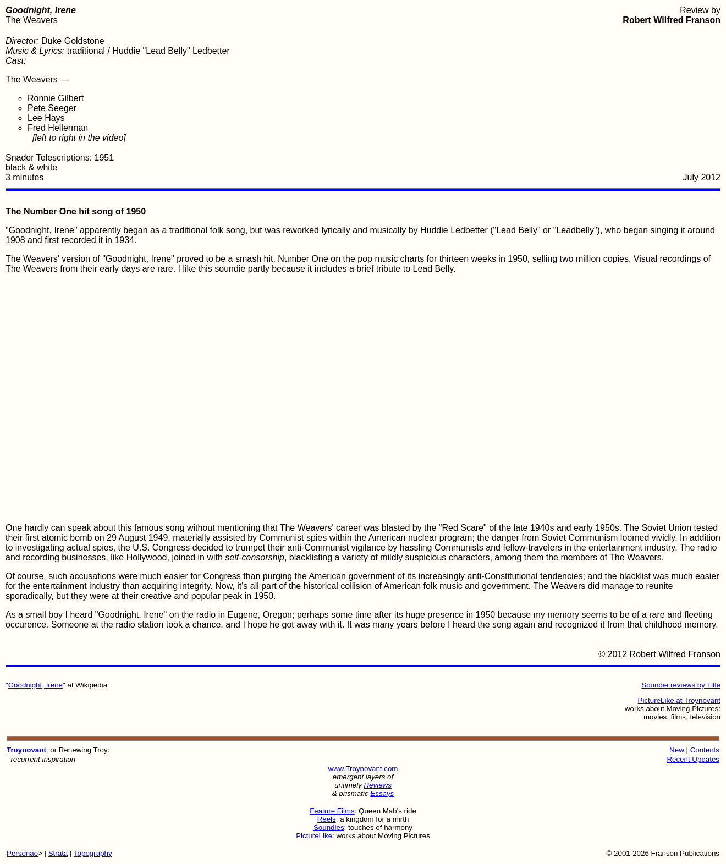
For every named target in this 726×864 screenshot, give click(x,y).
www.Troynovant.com (363, 768)
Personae (22, 853)
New (676, 750)
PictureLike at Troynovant (679, 700)
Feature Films (332, 811)
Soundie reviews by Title (681, 685)
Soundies (329, 827)
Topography (93, 853)
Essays (382, 793)
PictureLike (314, 836)
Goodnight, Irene (35, 685)
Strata (58, 853)
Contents (704, 750)
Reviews (377, 785)
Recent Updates (693, 759)
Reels (326, 819)
